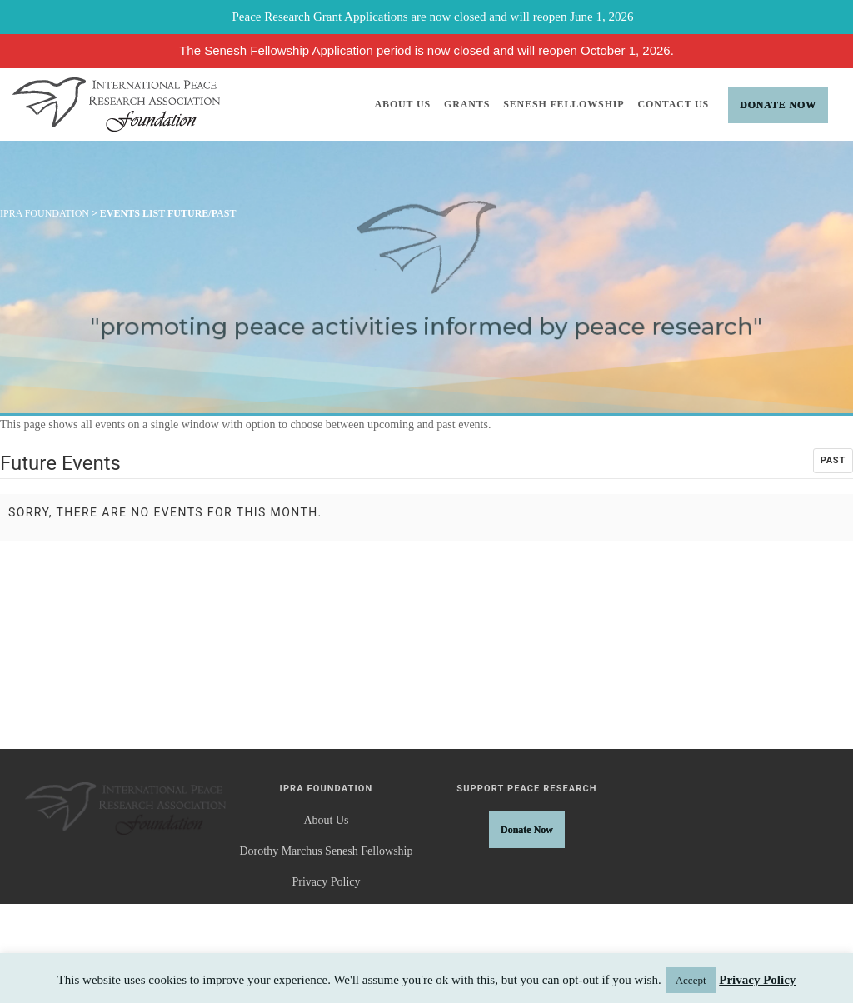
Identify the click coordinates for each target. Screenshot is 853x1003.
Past (833, 460)
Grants (467, 104)
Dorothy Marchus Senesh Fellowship (325, 851)
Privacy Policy (326, 882)
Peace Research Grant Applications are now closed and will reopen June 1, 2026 (433, 16)
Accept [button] (691, 980)
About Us (403, 104)
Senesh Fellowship (563, 104)
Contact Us (674, 104)
